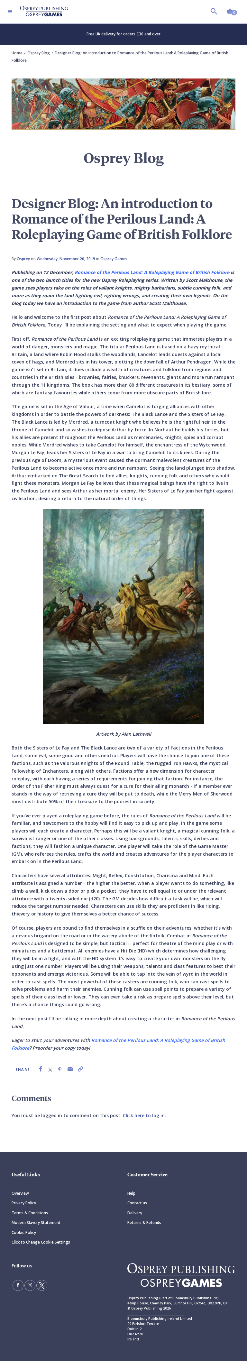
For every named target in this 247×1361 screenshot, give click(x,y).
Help (131, 1193)
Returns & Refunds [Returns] (144, 1222)
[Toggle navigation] (10, 12)
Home (17, 53)
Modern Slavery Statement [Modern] (36, 1222)
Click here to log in (144, 1115)
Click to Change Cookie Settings (41, 1242)
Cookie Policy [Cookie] (24, 1232)
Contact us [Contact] (137, 1203)
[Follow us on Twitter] (41, 1285)
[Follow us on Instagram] (29, 1285)
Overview (20, 1193)
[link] (40, 1069)
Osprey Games (113, 259)
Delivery (134, 1213)
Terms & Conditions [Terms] (30, 1213)
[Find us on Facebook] (18, 1285)
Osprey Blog (38, 53)
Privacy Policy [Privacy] (24, 1203)
